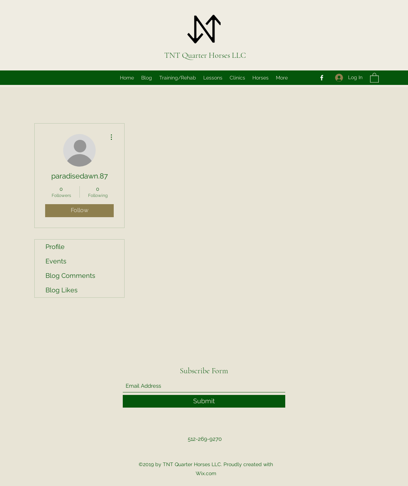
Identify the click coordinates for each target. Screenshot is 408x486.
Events (55, 261)
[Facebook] (321, 77)
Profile (55, 246)
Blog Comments (70, 275)
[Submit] (204, 401)
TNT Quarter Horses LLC (205, 55)
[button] (374, 77)
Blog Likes (61, 290)
